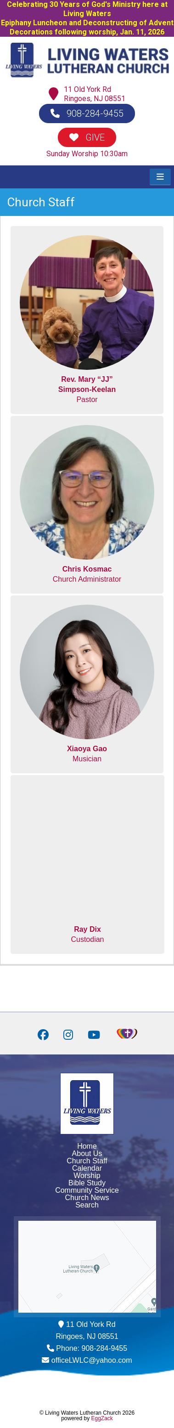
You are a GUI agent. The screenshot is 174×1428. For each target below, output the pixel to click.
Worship (86, 1175)
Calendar (87, 1168)
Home (87, 1146)
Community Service (87, 1190)
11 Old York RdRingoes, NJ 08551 (94, 94)
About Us (87, 1153)
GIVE (87, 137)
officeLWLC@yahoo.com (91, 1360)
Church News (87, 1197)
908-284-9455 (87, 113)
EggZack (102, 1418)
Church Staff (87, 1161)
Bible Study (87, 1183)
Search (87, 1205)
